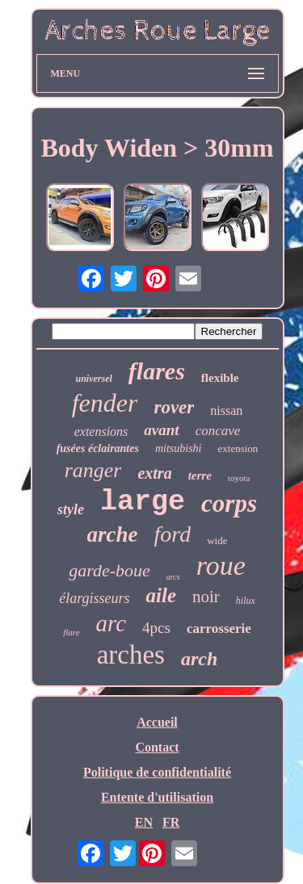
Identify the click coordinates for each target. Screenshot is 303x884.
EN (144, 822)
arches (131, 654)
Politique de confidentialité (157, 772)
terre (200, 475)
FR (170, 822)
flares (156, 371)
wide (217, 540)
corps (229, 503)
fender (105, 402)
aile (161, 595)
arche (112, 534)
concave (218, 430)
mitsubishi (178, 448)
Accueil (157, 722)
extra (154, 473)
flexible (220, 377)
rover (174, 407)
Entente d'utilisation (157, 797)
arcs (173, 576)
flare (71, 632)
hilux (245, 600)
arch (199, 658)
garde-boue (109, 570)
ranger (93, 470)
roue (221, 565)
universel (94, 378)
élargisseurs (94, 598)
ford (172, 534)
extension (238, 448)
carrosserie (219, 628)
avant (161, 429)
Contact (157, 747)
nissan (226, 410)
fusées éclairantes (98, 448)
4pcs (156, 627)
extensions (101, 431)
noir (206, 596)
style (70, 509)
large (142, 502)
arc (111, 623)
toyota (239, 478)
